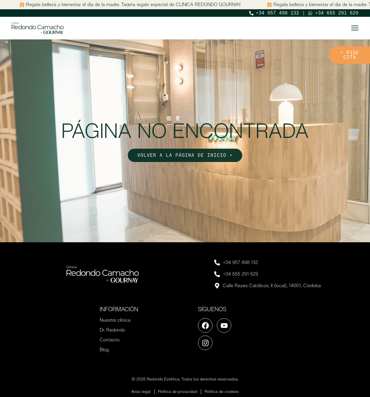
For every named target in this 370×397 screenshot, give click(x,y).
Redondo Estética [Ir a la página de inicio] (163, 379)
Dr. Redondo (112, 330)
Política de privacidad (177, 391)
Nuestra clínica (115, 320)
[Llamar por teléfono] (274, 13)
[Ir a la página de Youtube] (224, 325)
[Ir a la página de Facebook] (205, 325)
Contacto (110, 340)
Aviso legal (141, 391)
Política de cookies (222, 391)
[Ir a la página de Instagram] (205, 343)
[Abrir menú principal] (354, 28)
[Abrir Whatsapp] (333, 13)
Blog (104, 350)
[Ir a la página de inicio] (38, 28)
